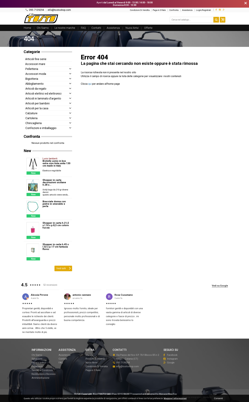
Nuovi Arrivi (131, 27)
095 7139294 (34, 9)
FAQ (83, 27)
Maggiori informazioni (175, 398)
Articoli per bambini (37, 103)
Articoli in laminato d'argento (43, 98)
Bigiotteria (31, 78)
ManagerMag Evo (168, 394)
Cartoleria (31, 118)
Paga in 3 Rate (159, 10)
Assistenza (187, 10)
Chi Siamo (43, 27)
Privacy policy (39, 362)
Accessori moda (35, 73)
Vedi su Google (220, 285)
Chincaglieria (33, 123)
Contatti (96, 27)
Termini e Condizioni (42, 370)
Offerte (148, 27)
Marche (89, 355)
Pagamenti (37, 366)
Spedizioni (37, 358)
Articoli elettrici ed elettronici (43, 93)
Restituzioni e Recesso (44, 374)
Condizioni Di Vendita (140, 10)
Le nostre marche (64, 27)
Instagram (170, 358)
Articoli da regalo (35, 88)
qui (89, 83)
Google (169, 362)
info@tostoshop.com (59, 10)
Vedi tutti (63, 268)
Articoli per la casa (36, 108)
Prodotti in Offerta (95, 358)
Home (27, 27)
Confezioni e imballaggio (40, 128)
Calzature (31, 113)
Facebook (170, 355)
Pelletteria (31, 69)
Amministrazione (40, 377)
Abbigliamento (34, 83)
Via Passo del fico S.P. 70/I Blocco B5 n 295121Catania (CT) (136, 357)
